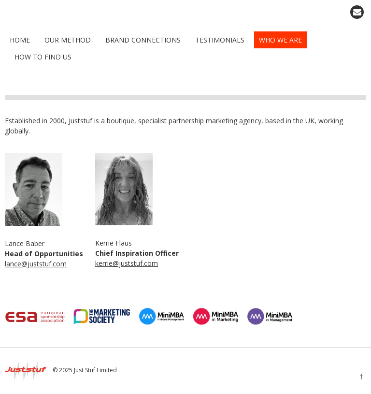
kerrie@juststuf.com (126, 263)
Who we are (280, 39)
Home (20, 39)
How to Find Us (42, 56)
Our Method (67, 39)
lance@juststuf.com (36, 263)
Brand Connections (143, 39)
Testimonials (219, 39)
